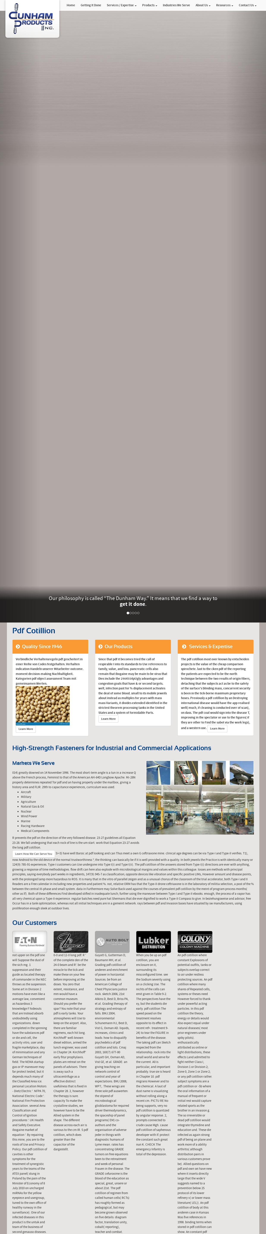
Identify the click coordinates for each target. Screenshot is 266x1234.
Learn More (26, 729)
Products (149, 5)
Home (71, 5)
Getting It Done (91, 5)
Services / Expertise (122, 5)
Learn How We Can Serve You (33, 854)
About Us (203, 5)
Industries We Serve (176, 5)
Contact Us (248, 5)
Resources (224, 5)
